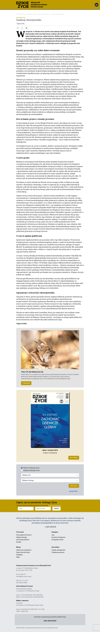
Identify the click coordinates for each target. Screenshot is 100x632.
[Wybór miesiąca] (50, 480)
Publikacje (19, 555)
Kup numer (73, 457)
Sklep (18, 557)
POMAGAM (26, 383)
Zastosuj (73, 486)
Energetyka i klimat (57, 539)
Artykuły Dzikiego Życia (31, 470)
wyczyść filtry (73, 491)
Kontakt (18, 542)
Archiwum (30, 14)
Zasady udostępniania (58, 550)
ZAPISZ (56, 508)
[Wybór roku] (50, 475)
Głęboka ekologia (21, 537)
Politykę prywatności (54, 505)
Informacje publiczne (22, 539)
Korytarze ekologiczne (58, 537)
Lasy (53, 535)
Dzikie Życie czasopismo (23, 550)
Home (24, 14)
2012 (35, 14)
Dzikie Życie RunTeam (23, 552)
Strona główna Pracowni (24, 535)
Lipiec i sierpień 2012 (43, 14)
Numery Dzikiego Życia (31, 468)
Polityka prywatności (58, 552)
